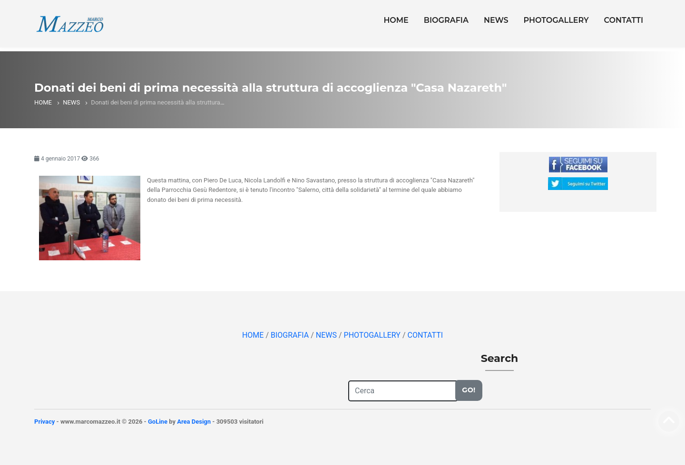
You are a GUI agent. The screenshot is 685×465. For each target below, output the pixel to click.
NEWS (496, 20)
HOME (395, 20)
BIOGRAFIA (446, 20)
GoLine (157, 421)
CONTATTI (623, 20)
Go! (468, 390)
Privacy (44, 421)
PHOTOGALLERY (556, 20)
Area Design (194, 421)
